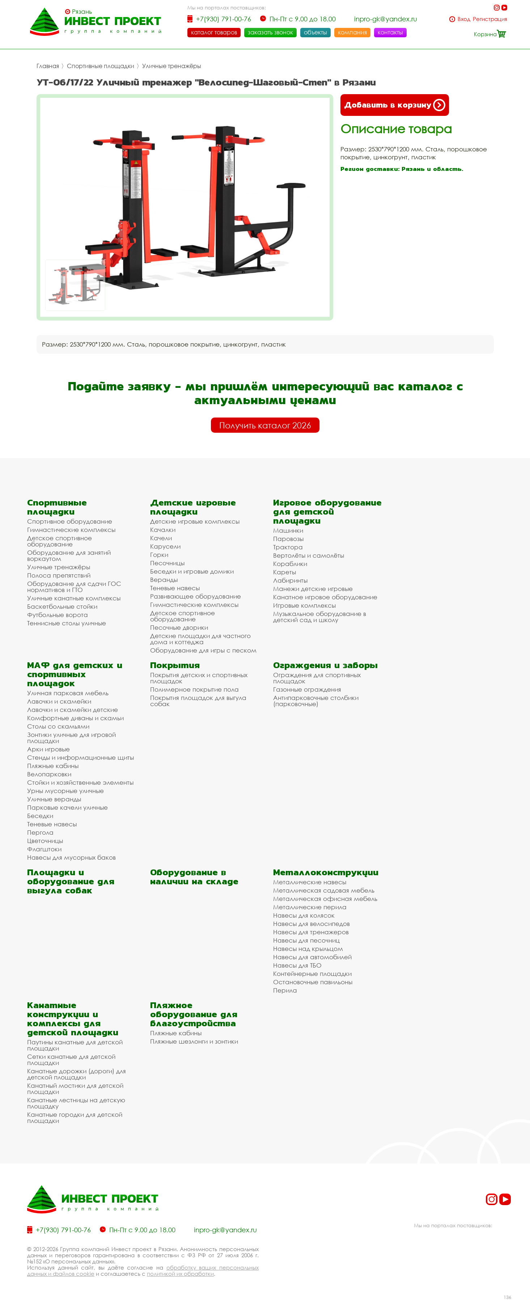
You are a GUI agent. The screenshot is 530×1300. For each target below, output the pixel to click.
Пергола (40, 832)
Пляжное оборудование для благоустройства (193, 1014)
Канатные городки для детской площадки (74, 1117)
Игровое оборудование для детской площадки (327, 511)
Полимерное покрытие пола (194, 689)
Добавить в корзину (394, 105)
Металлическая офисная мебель (325, 899)
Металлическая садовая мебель (323, 890)
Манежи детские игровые (313, 589)
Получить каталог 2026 (265, 425)
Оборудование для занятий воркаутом (69, 555)
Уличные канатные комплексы (73, 598)
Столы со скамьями (58, 726)
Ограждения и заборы (325, 665)
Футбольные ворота (57, 615)
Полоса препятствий (58, 575)
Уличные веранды (54, 799)
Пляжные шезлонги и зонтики (194, 1041)
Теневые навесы (175, 588)
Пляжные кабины (53, 766)
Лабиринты (290, 580)
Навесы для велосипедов (311, 924)
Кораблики (290, 564)
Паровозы (288, 539)
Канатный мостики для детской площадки (75, 1088)
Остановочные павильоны (312, 982)
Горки (159, 555)
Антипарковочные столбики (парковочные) (316, 701)
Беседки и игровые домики (192, 571)
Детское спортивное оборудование (59, 541)
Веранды (164, 579)
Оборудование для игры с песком (203, 650)
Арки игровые (48, 749)
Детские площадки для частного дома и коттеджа (200, 639)
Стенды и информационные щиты (80, 757)
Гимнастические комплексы (71, 530)
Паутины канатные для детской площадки (75, 1045)
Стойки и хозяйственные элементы (80, 782)
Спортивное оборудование (69, 521)
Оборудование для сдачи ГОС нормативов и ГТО (74, 586)
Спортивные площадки (100, 66)
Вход (464, 19)
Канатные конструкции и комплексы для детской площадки (72, 1019)
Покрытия (175, 665)
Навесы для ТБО (297, 965)
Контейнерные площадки (312, 973)
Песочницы (167, 563)
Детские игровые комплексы (194, 521)
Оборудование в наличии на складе (194, 877)
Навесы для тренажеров (311, 932)
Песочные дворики (179, 627)
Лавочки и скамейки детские (72, 709)
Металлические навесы (309, 882)
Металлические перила (310, 907)
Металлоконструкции (325, 872)
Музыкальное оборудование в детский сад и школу (319, 617)
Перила (285, 990)
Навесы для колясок (304, 915)
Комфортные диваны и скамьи (75, 718)
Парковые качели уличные (67, 807)
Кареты (284, 572)
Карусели (165, 546)
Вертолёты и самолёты (308, 555)
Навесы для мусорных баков (71, 857)
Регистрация (490, 19)
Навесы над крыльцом (308, 948)
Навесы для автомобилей (312, 957)
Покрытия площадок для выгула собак (198, 701)
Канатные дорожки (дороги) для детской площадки (76, 1074)
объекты (315, 32)
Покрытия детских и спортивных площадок (198, 678)
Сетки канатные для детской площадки (71, 1059)
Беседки (40, 816)
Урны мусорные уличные (65, 791)
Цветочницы (45, 841)
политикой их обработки (180, 1273)
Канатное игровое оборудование (325, 597)
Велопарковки (49, 774)
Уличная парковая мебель (68, 693)
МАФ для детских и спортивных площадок (74, 674)
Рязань (82, 11)
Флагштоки (44, 849)
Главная (48, 66)
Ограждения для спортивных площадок (317, 678)
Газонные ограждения (307, 689)
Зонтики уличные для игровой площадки (71, 737)
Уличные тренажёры (171, 66)
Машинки (288, 530)
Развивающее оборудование (195, 596)
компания (352, 32)
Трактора (288, 547)
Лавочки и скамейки (59, 701)
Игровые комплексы (304, 605)
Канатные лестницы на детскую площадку (76, 1103)
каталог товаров (214, 32)
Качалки (162, 530)
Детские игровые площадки (193, 507)
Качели (161, 538)
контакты (390, 32)
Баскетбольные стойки (62, 606)
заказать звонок (270, 32)
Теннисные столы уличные (66, 623)
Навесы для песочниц (306, 940)
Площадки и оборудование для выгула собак (70, 881)
